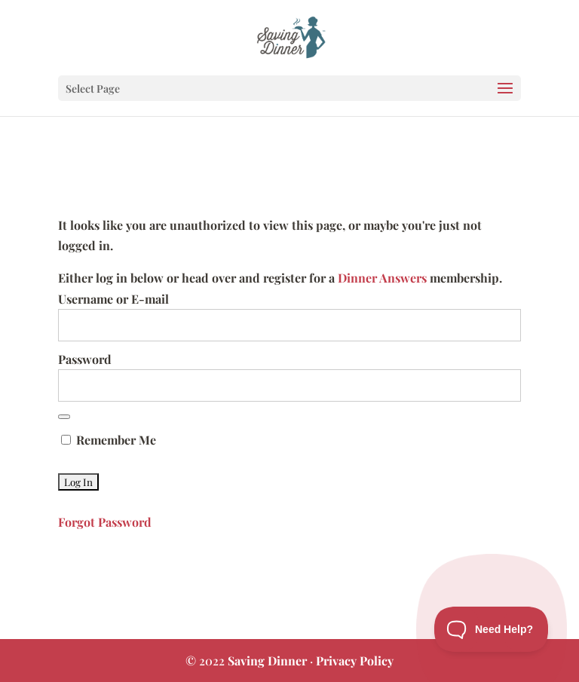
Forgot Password (105, 522)
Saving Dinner (267, 660)
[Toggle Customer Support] (491, 629)
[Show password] (64, 416)
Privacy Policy (355, 660)
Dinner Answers (382, 278)
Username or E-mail (113, 299)
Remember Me (108, 440)
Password (85, 359)
